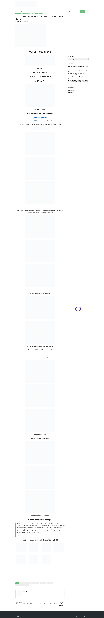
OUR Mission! (66, 4)
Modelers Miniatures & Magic (30, 616)
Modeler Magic (43, 583)
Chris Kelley (18, 13)
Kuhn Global (19, 21)
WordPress (79, 616)
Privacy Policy (73, 4)
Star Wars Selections (38, 13)
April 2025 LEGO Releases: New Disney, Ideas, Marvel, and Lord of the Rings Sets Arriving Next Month (78, 82)
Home (60, 4)
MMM (38, 583)
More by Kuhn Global (27, 594)
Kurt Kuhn (34, 583)
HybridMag (86, 616)
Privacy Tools (70, 92)
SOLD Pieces (81, 4)
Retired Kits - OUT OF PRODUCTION (27, 13)
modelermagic (50, 583)
